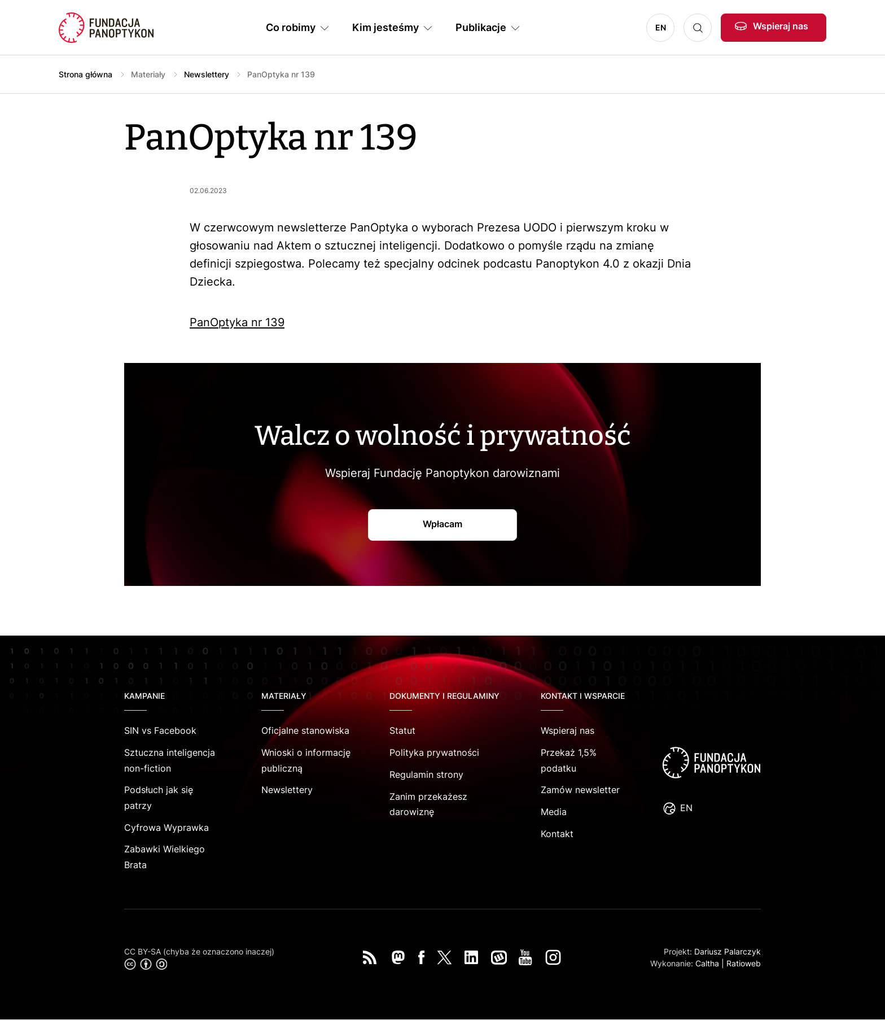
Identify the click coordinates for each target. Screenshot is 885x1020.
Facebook (421, 957)
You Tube (525, 957)
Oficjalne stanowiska (305, 730)
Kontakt (557, 833)
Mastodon (398, 957)
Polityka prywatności (434, 752)
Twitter (444, 957)
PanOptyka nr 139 (237, 322)
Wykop (498, 957)
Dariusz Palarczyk (727, 951)
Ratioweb (743, 963)
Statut (402, 730)
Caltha (707, 963)
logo (711, 762)
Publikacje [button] (480, 27)
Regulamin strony (426, 774)
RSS (369, 957)
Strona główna (85, 74)
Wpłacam (442, 523)
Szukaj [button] (698, 28)
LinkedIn (471, 957)
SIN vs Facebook (160, 730)
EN (660, 27)
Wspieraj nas (780, 26)
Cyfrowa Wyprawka (166, 827)
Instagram (553, 957)
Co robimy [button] (291, 27)
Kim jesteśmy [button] (385, 27)
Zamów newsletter (580, 789)
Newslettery (206, 74)
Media (554, 811)
